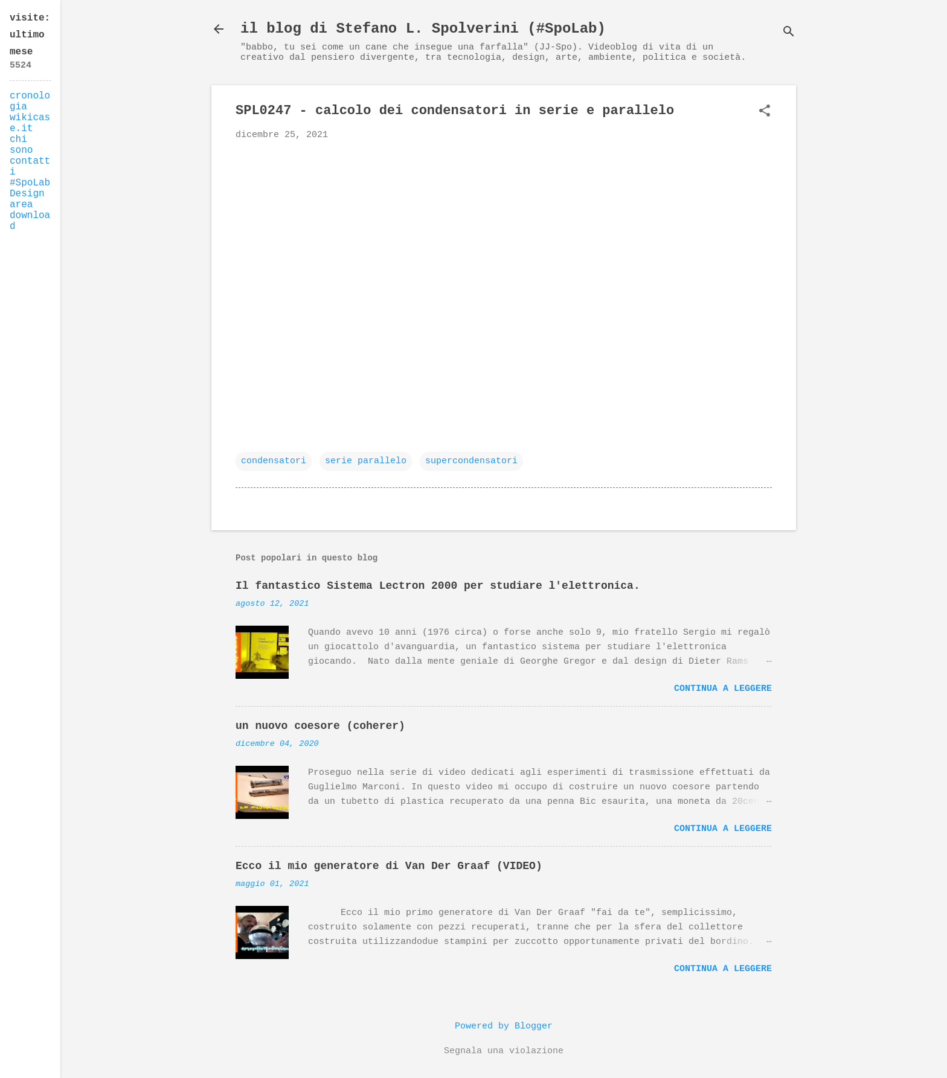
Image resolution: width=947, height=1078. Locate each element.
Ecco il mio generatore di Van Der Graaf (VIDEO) (389, 866)
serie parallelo (365, 461)
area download (30, 215)
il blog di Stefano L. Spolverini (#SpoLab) (423, 29)
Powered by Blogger (504, 1026)
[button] (764, 112)
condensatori (273, 461)
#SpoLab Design (30, 188)
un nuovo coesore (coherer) (320, 726)
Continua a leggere (723, 689)
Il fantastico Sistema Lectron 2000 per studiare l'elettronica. (438, 586)
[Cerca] (789, 32)
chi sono (21, 145)
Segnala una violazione (503, 1051)
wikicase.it (30, 123)
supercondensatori (471, 461)
